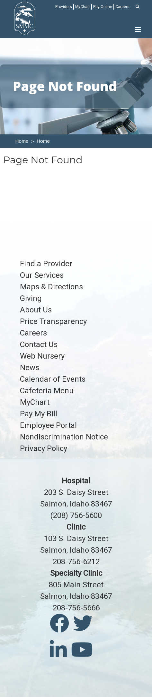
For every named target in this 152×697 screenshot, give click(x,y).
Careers (122, 6)
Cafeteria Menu (47, 390)
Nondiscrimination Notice (64, 436)
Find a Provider (46, 263)
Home (22, 141)
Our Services (42, 275)
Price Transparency (53, 321)
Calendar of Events (52, 379)
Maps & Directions (51, 286)
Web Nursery (42, 356)
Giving (31, 298)
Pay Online (102, 6)
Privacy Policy (43, 448)
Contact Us (39, 344)
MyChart (82, 6)
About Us (36, 309)
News (29, 367)
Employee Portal (48, 425)
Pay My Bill (38, 413)
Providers (63, 6)
